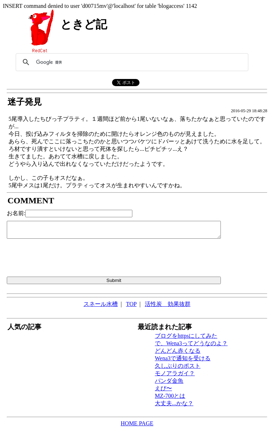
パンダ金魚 (169, 381)
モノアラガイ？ (175, 373)
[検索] (131, 62)
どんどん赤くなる (178, 351)
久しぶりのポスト (178, 366)
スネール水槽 (100, 304)
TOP (131, 304)
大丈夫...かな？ (174, 403)
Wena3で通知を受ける (182, 358)
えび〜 (163, 388)
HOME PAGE (137, 423)
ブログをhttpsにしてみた (186, 336)
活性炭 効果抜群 (168, 304)
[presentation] (61, 259)
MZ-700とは (170, 396)
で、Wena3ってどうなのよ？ (191, 343)
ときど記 (83, 24)
